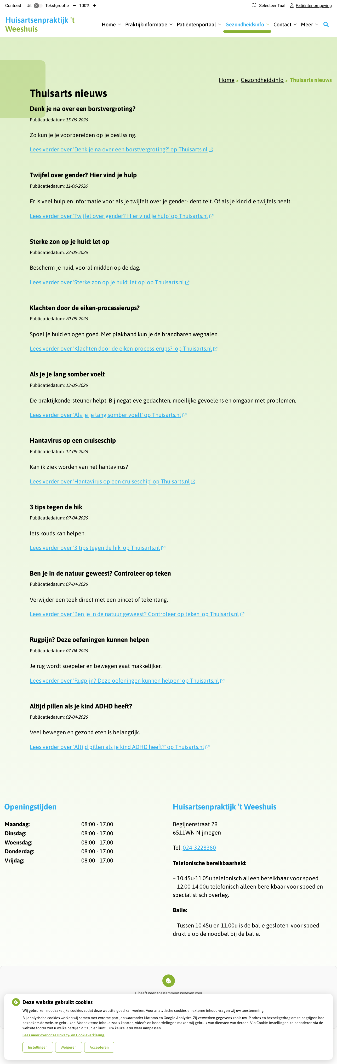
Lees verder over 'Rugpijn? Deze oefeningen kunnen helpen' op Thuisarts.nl (127, 680)
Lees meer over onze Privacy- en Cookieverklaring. (63, 1035)
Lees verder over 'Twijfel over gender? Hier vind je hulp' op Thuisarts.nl (121, 215)
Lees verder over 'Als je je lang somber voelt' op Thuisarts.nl (108, 414)
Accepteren (99, 1047)
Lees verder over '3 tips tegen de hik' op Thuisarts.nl (97, 547)
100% (84, 5)
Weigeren (69, 1047)
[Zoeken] (326, 24)
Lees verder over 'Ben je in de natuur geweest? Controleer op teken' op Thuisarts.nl (137, 614)
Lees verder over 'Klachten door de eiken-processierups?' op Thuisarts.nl (123, 348)
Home (109, 24)
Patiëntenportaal (196, 24)
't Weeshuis (40, 24)
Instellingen (38, 1047)
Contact (282, 24)
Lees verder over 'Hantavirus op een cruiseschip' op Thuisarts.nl (112, 481)
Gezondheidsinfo (244, 24)
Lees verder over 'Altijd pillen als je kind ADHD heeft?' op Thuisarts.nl (119, 746)
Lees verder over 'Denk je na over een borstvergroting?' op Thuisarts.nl (121, 149)
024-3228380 (199, 847)
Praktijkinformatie (146, 24)
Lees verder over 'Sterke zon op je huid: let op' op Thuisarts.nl (109, 282)
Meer (307, 24)
